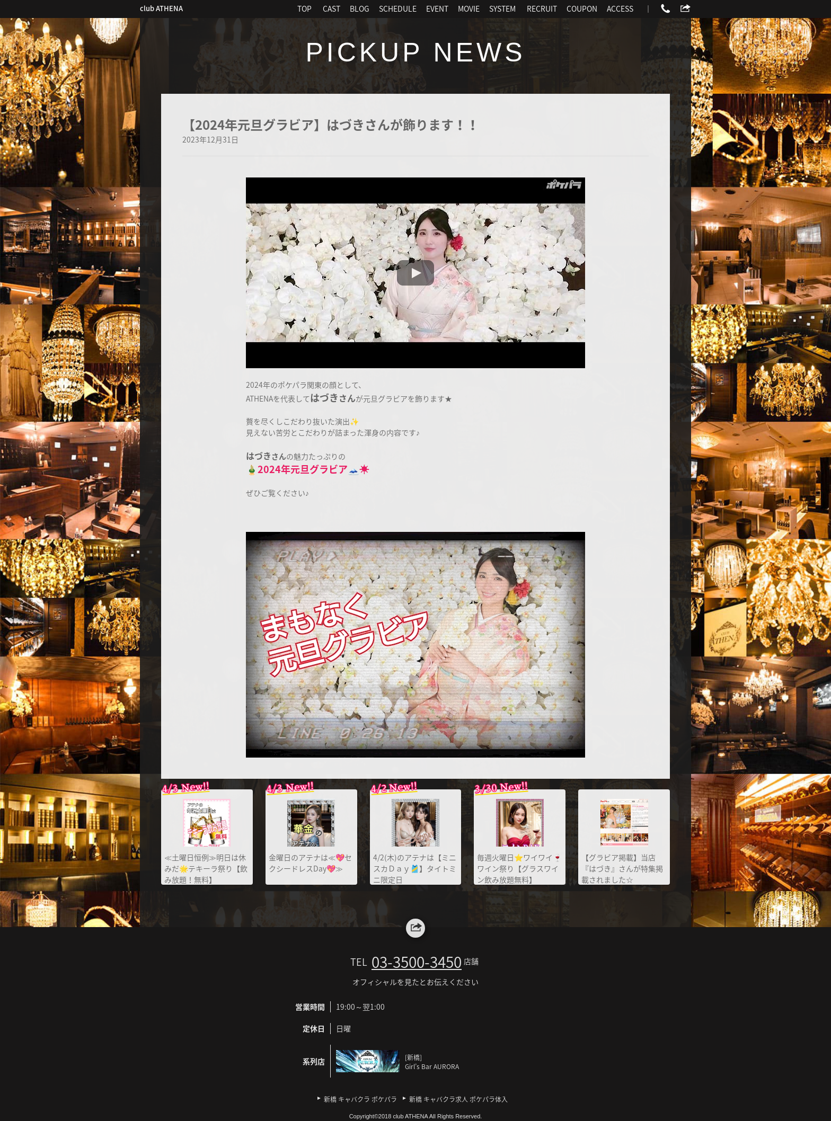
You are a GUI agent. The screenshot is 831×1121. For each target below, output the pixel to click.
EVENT (437, 8)
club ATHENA (161, 8)
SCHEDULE (398, 8)
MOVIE (469, 8)
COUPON (582, 8)
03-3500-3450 (417, 962)
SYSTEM (502, 8)
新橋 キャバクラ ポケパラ (360, 1099)
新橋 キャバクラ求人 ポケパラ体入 (458, 1099)
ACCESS (620, 8)
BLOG (359, 8)
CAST (331, 8)
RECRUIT (542, 8)
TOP (304, 8)
